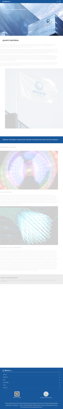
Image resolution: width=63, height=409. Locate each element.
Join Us (4, 385)
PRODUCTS (5, 377)
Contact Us (5, 387)
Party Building (5, 382)
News (4, 379)
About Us (5, 374)
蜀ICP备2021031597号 (53, 403)
